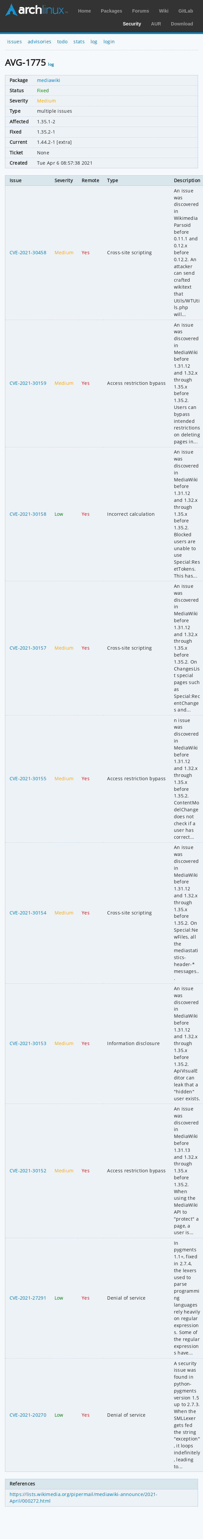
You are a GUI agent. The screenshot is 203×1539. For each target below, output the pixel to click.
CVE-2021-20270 (28, 1415)
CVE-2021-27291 (28, 1298)
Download (182, 23)
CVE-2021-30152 (28, 1170)
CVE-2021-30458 (28, 252)
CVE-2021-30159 (28, 383)
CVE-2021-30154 (28, 913)
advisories (39, 41)
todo (62, 41)
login (109, 41)
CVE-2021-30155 (28, 778)
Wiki (164, 11)
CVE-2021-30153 (28, 1043)
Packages (111, 11)
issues (14, 41)
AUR (156, 23)
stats (79, 41)
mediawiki (49, 80)
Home (84, 11)
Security (132, 23)
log (94, 41)
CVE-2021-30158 (28, 514)
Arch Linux (36, 10)
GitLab (186, 11)
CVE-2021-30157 (28, 648)
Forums (140, 11)
